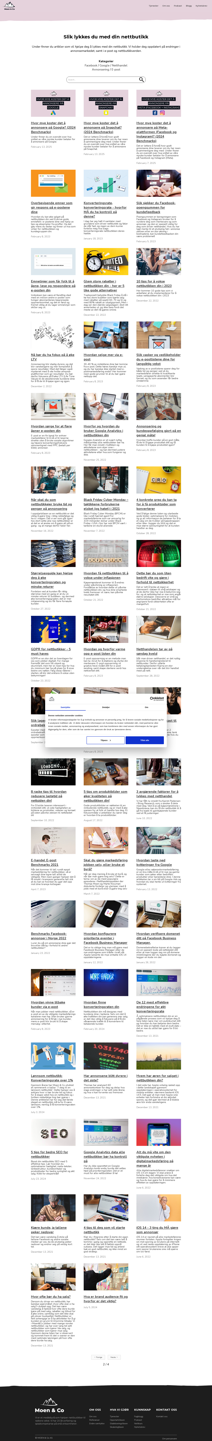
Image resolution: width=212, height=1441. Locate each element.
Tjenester (153, 6)
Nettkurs (138, 1423)
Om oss (166, 6)
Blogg (189, 6)
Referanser (94, 1420)
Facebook (91, 65)
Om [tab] (146, 707)
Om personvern (169, 1438)
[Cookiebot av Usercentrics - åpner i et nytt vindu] (152, 699)
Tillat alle (144, 740)
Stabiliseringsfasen (119, 1423)
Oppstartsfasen (117, 1420)
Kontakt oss (162, 1416)
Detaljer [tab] (106, 707)
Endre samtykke (97, 1423)
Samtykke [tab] (65, 707)
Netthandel (119, 65)
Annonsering (101, 70)
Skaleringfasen (117, 1427)
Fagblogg (138, 1416)
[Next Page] (114, 1357)
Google (105, 65)
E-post (116, 70)
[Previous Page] (98, 1357)
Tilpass (106, 740)
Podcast (178, 6)
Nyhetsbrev (201, 6)
